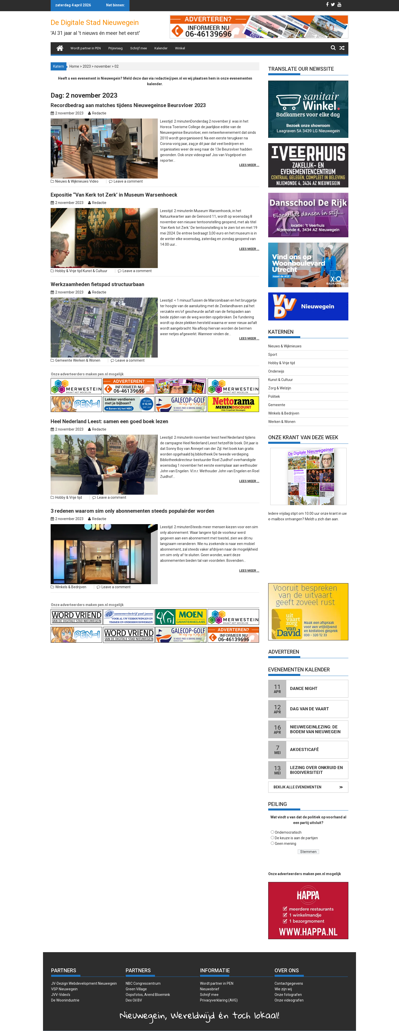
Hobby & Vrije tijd (68, 251)
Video (93, 171)
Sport (272, 354)
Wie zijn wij (283, 989)
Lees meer (248, 154)
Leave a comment (128, 171)
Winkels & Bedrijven (70, 538)
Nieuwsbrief (209, 989)
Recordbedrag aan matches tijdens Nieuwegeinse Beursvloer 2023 (128, 105)
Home (74, 66)
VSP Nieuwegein (64, 989)
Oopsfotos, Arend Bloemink (148, 995)
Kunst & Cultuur (95, 251)
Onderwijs (276, 371)
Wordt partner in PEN (85, 48)
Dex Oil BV (134, 1000)
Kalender (160, 48)
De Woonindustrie (65, 1000)
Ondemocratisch (288, 832)
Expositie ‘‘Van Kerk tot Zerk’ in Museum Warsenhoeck (114, 185)
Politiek (274, 396)
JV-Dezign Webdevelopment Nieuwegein (84, 983)
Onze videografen (289, 1000)
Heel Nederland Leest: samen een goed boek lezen (109, 392)
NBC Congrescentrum (143, 983)
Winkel (180, 48)
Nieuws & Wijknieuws (72, 171)
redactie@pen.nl (168, 78)
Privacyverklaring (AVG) (219, 1000)
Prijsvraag (115, 48)
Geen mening (285, 844)
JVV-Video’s (60, 995)
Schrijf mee (138, 48)
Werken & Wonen (86, 331)
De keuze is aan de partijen (296, 838)
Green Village (136, 989)
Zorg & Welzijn (279, 388)
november (102, 66)
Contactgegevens (289, 983)
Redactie (99, 113)
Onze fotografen (288, 995)
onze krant (329, 513)
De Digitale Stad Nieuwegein (95, 22)
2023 (87, 66)
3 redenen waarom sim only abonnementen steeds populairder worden (132, 471)
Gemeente (63, 331)
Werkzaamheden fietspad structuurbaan (97, 264)
